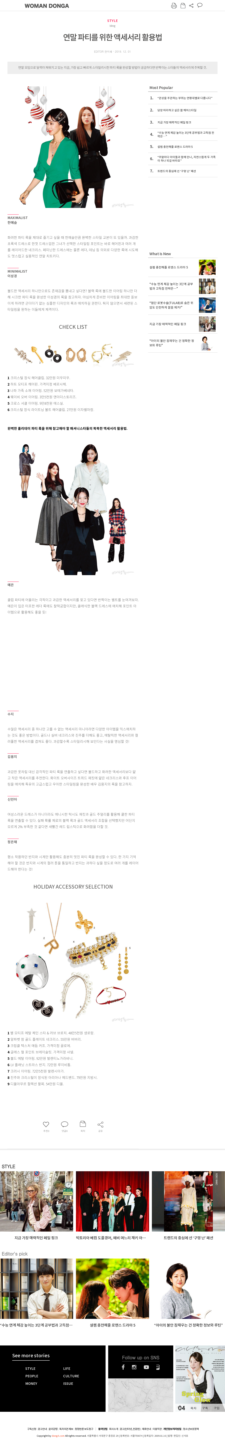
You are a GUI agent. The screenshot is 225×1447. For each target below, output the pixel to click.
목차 (193, 1408)
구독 (205, 1408)
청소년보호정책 (191, 1429)
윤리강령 (53, 1429)
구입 (217, 1408)
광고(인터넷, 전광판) (130, 1429)
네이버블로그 (158, 1367)
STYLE (112, 21)
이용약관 (157, 1429)
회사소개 (113, 1429)
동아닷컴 (102, 1429)
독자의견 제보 (66, 1429)
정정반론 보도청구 (84, 1429)
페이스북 (123, 1367)
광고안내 (42, 1429)
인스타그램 (134, 1367)
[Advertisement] (39, 660)
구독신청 (31, 1429)
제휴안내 (146, 1429)
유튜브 (146, 1367)
